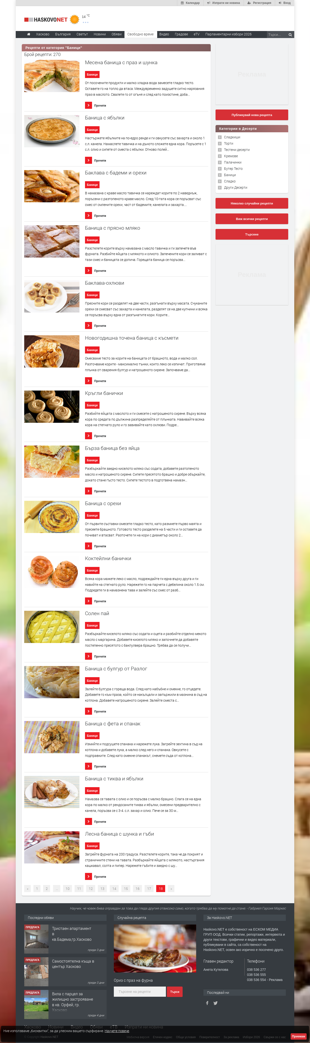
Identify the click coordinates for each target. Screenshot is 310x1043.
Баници (92, 74)
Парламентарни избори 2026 (228, 34)
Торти (228, 143)
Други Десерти (235, 187)
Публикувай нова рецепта (252, 115)
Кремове (231, 156)
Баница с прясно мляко (112, 227)
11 (79, 888)
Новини (100, 34)
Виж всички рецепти (252, 219)
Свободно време (140, 34)
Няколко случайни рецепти (252, 203)
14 (114, 888)
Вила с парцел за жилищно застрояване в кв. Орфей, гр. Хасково (72, 1001)
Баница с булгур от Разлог (116, 668)
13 (102, 888)
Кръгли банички (104, 393)
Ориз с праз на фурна (133, 980)
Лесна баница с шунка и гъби (119, 833)
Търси (174, 992)
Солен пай (97, 613)
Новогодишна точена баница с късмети (131, 337)
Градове (181, 34)
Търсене (252, 234)
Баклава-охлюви (104, 282)
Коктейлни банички (108, 558)
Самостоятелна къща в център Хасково (73, 963)
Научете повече (117, 1030)
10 (68, 888)
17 (149, 888)
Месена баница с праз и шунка (121, 62)
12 (91, 888)
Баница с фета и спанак (112, 723)
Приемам (298, 1036)
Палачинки (232, 162)
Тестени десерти (237, 149)
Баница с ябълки (104, 117)
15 (126, 888)
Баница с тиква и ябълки (114, 778)
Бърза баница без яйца (112, 448)
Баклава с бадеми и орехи (116, 172)
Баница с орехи (103, 503)
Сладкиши (232, 137)
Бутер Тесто (233, 168)
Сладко (230, 181)
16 (138, 888)
